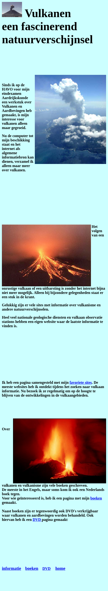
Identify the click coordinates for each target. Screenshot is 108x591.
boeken (96, 498)
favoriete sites (81, 382)
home (60, 568)
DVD (37, 520)
